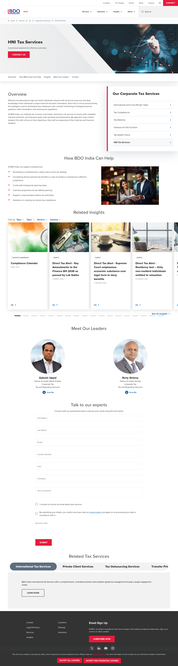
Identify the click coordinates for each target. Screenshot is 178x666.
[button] (170, 3)
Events (131, 3)
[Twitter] (92, 648)
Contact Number (44, 455)
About (130, 11)
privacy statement (99, 655)
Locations (106, 3)
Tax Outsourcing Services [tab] (122, 568)
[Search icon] (142, 11)
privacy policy (95, 513)
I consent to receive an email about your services (61, 505)
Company (41, 479)
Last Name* (42, 431)
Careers (151, 3)
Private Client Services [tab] (78, 568)
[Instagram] (113, 648)
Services (85, 11)
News (141, 3)
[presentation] (54, 530)
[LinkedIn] (99, 648)
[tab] (18, 316)
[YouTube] (106, 648)
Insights (116, 11)
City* (39, 467)
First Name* (42, 419)
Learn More (33, 594)
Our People (119, 3)
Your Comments (44, 492)
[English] (160, 3)
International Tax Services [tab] (33, 568)
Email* (40, 443)
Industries (101, 11)
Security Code (41, 524)
